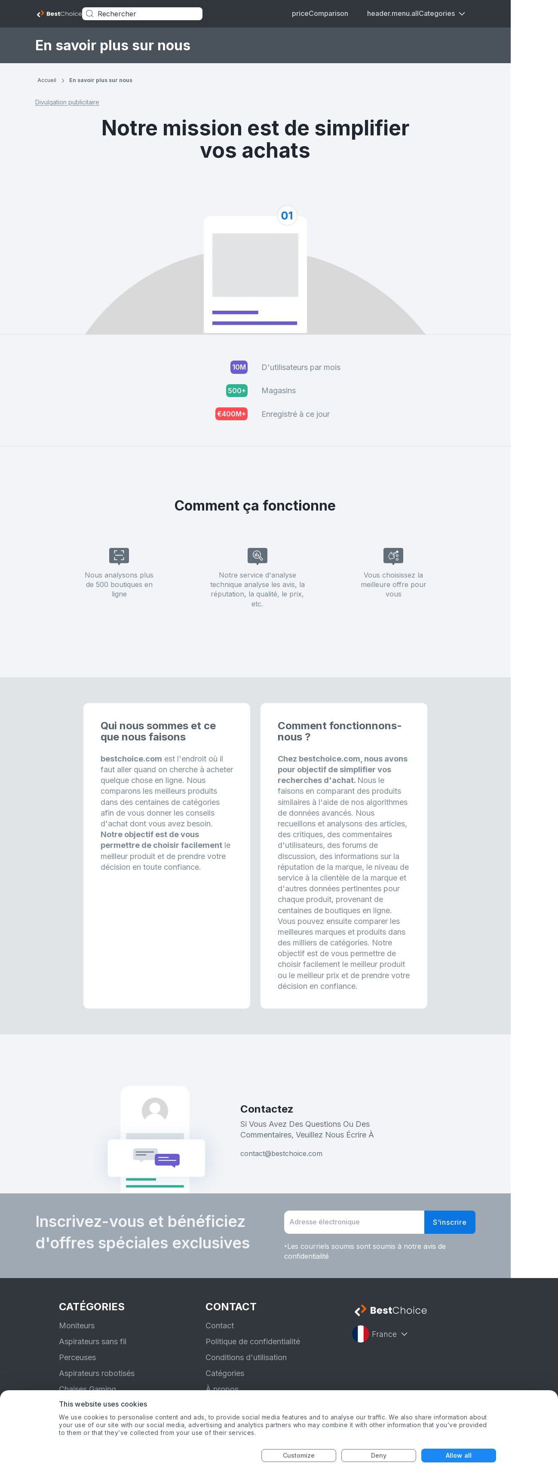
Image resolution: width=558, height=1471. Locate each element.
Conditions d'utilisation (246, 1357)
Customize (299, 1455)
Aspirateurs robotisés (97, 1373)
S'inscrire (474, 1222)
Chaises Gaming (87, 1389)
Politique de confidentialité (252, 1341)
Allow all (459, 1455)
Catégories (224, 1373)
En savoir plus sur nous (124, 80)
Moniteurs (77, 1325)
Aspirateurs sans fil (92, 1341)
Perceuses (77, 1357)
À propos (222, 1389)
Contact (219, 1325)
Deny (378, 1455)
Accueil (70, 80)
